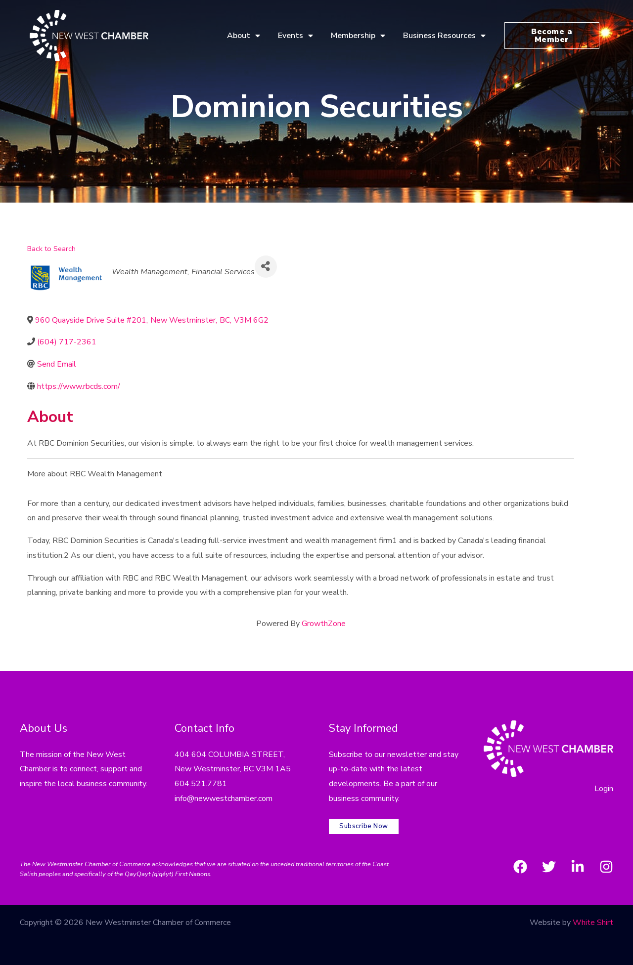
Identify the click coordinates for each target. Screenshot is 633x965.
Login (603, 788)
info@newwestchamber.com (223, 798)
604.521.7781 (201, 783)
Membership (358, 35)
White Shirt (593, 922)
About (243, 35)
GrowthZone (324, 623)
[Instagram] (606, 867)
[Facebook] (520, 867)
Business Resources (444, 35)
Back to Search (51, 248)
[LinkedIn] (578, 867)
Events (295, 35)
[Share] (266, 266)
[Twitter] (549, 867)
